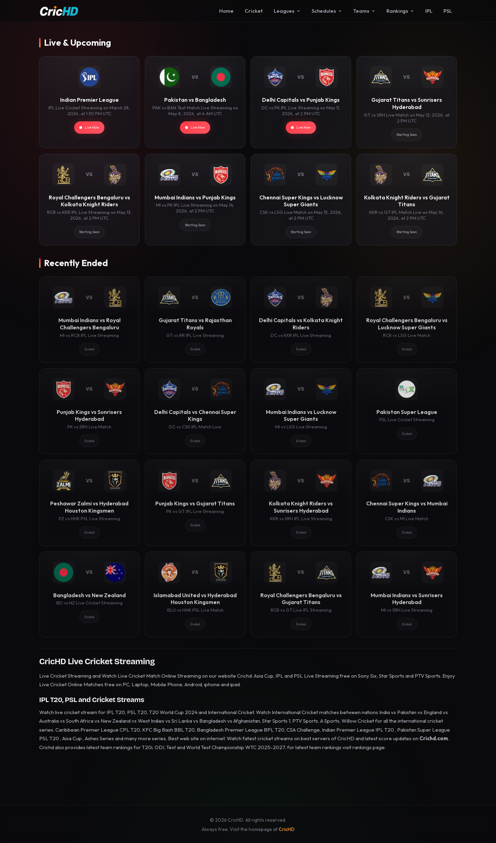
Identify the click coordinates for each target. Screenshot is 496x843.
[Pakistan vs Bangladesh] (195, 102)
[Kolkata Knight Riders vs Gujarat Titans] (407, 199)
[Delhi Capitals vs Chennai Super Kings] (195, 411)
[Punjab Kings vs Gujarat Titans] (195, 503)
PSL (447, 11)
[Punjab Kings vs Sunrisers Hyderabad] (89, 411)
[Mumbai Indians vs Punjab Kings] (195, 199)
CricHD (286, 829)
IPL (428, 11)
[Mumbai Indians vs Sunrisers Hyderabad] (407, 594)
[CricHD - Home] (59, 11)
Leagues (287, 11)
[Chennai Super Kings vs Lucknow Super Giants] (301, 199)
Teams (364, 11)
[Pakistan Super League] (407, 411)
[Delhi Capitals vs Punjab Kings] (301, 102)
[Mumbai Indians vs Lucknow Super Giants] (301, 411)
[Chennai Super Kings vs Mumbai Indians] (407, 503)
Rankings (400, 11)
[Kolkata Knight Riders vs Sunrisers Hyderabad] (301, 503)
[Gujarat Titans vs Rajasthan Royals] (195, 319)
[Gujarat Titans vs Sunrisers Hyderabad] (407, 102)
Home (226, 11)
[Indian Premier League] (89, 102)
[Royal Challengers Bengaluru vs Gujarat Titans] (301, 594)
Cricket (254, 11)
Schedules (327, 11)
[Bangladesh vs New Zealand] (89, 594)
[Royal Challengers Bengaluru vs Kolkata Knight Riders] (89, 199)
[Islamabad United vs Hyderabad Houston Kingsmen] (195, 594)
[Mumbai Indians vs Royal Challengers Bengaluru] (89, 319)
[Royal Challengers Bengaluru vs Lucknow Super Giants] (407, 319)
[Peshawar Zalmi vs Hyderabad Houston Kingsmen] (89, 503)
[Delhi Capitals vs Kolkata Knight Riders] (301, 319)
